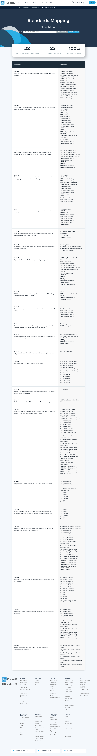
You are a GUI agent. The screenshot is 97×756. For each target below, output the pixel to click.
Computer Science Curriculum (25, 690)
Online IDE (23, 685)
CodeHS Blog (38, 726)
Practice (67, 701)
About (66, 717)
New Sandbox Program (24, 718)
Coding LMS (23, 682)
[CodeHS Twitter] (13, 684)
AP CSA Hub (68, 707)
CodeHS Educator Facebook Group (48, 751)
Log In (86, 2)
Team (66, 719)
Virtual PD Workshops (82, 687)
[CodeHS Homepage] (8, 3)
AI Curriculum (68, 710)
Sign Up (92, 2)
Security (67, 734)
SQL (21, 732)
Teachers (37, 685)
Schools (37, 682)
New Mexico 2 (35, 7)
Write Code (53, 691)
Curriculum (68, 678)
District (37, 680)
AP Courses (68, 687)
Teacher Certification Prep (84, 693)
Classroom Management (53, 683)
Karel (21, 734)
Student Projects (39, 736)
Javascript (23, 721)
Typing (22, 701)
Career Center (39, 738)
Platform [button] (28, 3)
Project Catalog (69, 682)
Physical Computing (53, 731)
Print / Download (74, 31)
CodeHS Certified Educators (21, 751)
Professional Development (23, 696)
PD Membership (84, 698)
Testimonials (38, 721)
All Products (23, 680)
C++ (21, 730)
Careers (67, 721)
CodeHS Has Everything (53, 715)
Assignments (53, 680)
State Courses (68, 691)
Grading (52, 686)
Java (21, 725)
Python (22, 723)
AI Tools (52, 695)
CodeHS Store (69, 751)
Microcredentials (84, 696)
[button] (21, 3)
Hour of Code (68, 698)
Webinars (37, 734)
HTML (21, 728)
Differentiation (53, 720)
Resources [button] (58, 3)
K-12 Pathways (68, 685)
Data (51, 688)
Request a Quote (77, 2)
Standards (26, 7)
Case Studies (38, 717)
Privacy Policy (68, 728)
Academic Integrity (55, 697)
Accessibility (68, 736)
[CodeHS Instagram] (5, 684)
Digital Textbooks (69, 705)
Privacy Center (68, 723)
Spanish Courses (69, 694)
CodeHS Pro (23, 687)
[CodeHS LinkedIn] (7, 684)
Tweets (37, 723)
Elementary (68, 689)
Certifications (23, 693)
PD (80, 678)
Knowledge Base (39, 732)
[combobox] (40, 32)
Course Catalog (69, 680)
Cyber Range (23, 703)
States (37, 719)
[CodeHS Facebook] (3, 684)
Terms (66, 726)
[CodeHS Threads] (16, 684)
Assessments (53, 724)
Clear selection (62, 31)
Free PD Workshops (85, 690)
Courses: (20, 32)
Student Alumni (39, 741)
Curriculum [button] (36, 3)
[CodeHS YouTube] (10, 684)
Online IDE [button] (49, 3)
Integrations (53, 693)
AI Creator (23, 699)
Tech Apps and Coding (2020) (49, 7)
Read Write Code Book (39, 729)
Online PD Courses (85, 680)
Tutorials (67, 703)
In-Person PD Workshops (83, 683)
